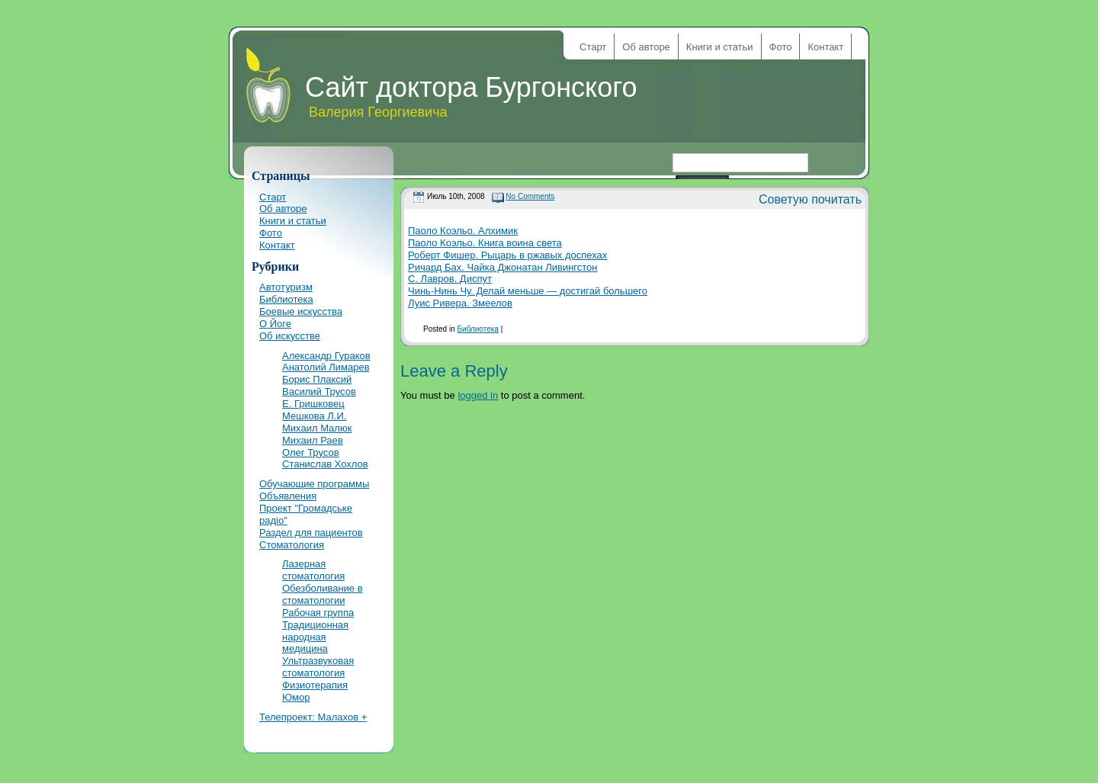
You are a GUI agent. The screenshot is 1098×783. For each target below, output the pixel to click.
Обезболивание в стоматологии (322, 594)
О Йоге (275, 323)
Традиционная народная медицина (315, 637)
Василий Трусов (319, 391)
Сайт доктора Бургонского (471, 87)
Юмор (296, 697)
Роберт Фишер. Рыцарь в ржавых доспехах (507, 255)
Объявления (287, 496)
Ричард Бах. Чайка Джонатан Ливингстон (503, 267)
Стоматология (291, 544)
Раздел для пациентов (311, 532)
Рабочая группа (318, 612)
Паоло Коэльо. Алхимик (463, 230)
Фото (780, 47)
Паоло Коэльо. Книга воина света (485, 243)
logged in (478, 395)
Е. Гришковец (313, 403)
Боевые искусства (300, 311)
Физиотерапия (315, 685)
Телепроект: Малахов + (313, 717)
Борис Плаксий (317, 379)
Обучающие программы (314, 483)
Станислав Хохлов (325, 464)
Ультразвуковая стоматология (318, 667)
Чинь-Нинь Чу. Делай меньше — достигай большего (527, 291)
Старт (593, 47)
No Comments (530, 196)
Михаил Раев (312, 440)
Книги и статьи (719, 47)
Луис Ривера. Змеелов (460, 303)
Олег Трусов (310, 452)
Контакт (825, 47)
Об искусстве (289, 336)
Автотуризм (286, 287)
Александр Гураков (326, 355)
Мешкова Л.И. (314, 416)
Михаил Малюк (317, 428)
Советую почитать (810, 199)
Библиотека (477, 329)
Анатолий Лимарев (326, 367)
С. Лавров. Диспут (450, 278)
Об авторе (646, 47)
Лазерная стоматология (313, 570)
